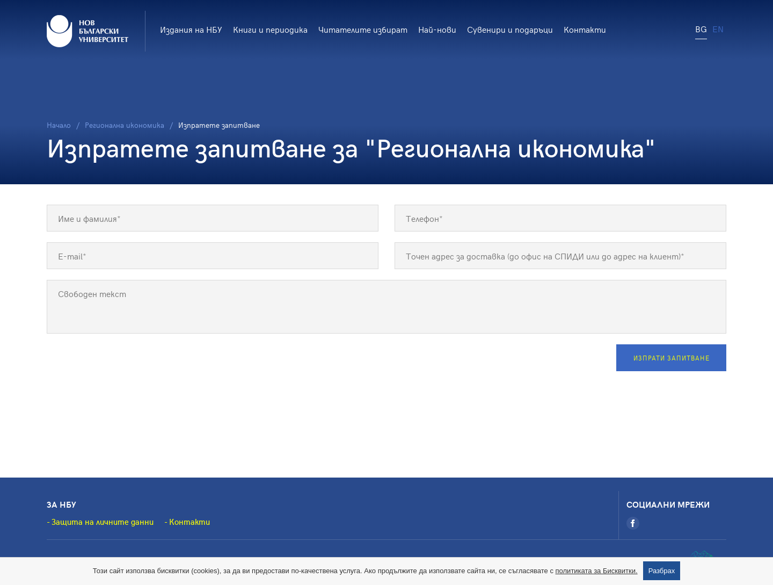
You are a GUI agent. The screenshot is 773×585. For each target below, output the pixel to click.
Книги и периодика (270, 29)
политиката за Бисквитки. (597, 571)
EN (718, 28)
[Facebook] (632, 523)
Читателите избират (362, 29)
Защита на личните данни (103, 521)
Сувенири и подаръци (510, 29)
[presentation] (128, 365)
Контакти (585, 29)
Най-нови (437, 29)
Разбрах (661, 571)
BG (701, 28)
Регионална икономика (124, 125)
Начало (59, 125)
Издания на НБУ (191, 29)
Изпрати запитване (671, 357)
